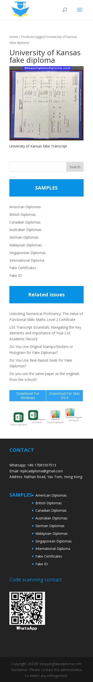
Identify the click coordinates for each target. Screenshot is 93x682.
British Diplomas (22, 214)
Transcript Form (18, 419)
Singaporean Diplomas (27, 252)
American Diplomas (25, 206)
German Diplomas (24, 237)
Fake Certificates (22, 267)
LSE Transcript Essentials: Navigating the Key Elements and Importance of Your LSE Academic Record (45, 333)
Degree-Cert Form (37, 417)
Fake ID (15, 275)
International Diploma (26, 260)
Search (75, 167)
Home (13, 36)
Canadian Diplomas (25, 222)
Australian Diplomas (25, 229)
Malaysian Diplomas (25, 245)
